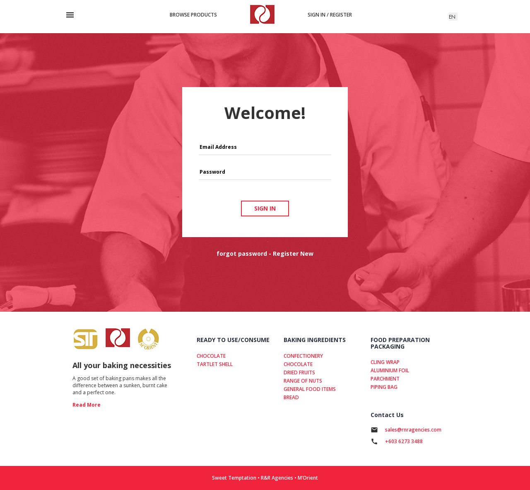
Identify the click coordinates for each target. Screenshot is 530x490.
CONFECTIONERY (303, 355)
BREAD (291, 397)
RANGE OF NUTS (303, 380)
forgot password (242, 253)
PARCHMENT (385, 378)
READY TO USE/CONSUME (233, 340)
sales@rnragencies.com (413, 429)
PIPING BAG (384, 387)
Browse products (193, 14)
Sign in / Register (330, 14)
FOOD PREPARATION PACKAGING (400, 343)
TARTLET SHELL (215, 364)
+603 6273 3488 (404, 441)
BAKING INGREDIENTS (315, 340)
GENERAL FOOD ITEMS (310, 389)
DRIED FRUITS (299, 372)
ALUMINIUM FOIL (390, 370)
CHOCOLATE (211, 355)
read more (86, 404)
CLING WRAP (385, 362)
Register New (293, 253)
